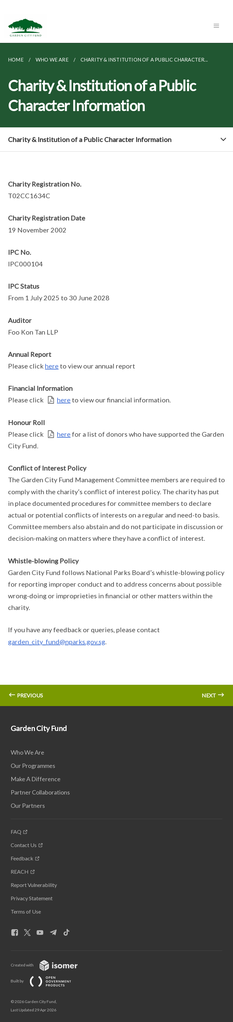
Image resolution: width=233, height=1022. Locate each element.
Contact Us (24, 845)
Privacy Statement (32, 898)
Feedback (22, 858)
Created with (49, 964)
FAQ (16, 831)
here (52, 366)
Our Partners (28, 805)
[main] (116, 374)
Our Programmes (33, 765)
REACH (20, 871)
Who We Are (27, 752)
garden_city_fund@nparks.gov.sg (56, 642)
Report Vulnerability (34, 885)
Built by (46, 980)
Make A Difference (36, 779)
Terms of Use (26, 911)
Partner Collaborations (40, 792)
